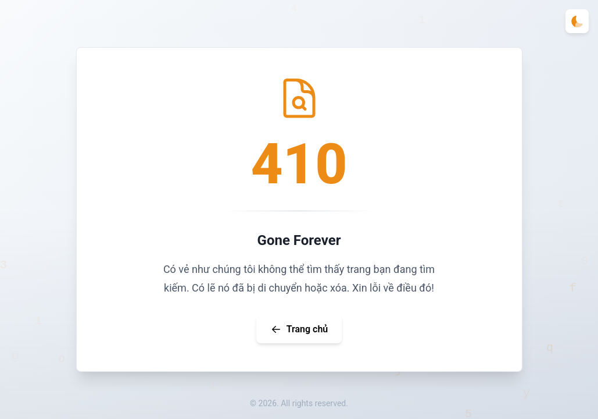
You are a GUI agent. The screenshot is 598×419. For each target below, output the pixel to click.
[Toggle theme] (577, 21)
